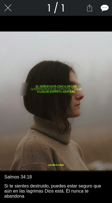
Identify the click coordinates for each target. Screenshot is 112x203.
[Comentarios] (104, 8)
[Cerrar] (8, 8)
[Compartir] (89, 8)
